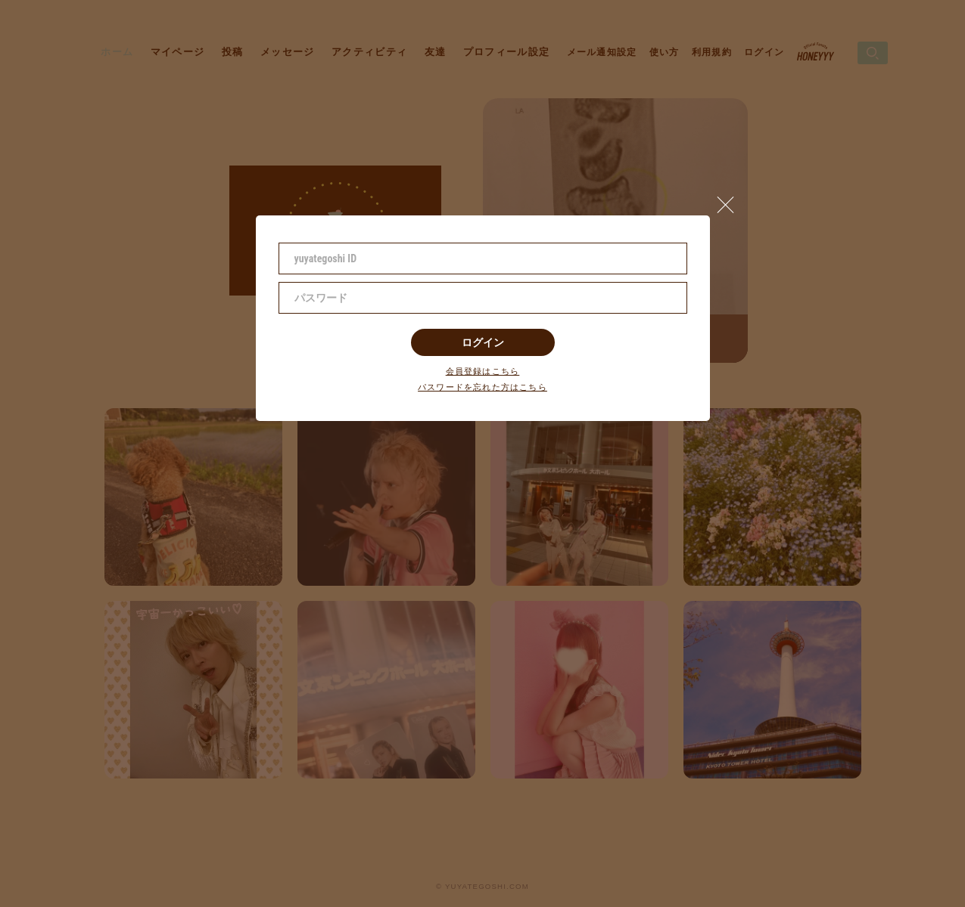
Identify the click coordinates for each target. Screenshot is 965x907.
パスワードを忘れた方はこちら (482, 387)
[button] (732, 201)
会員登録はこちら (483, 371)
